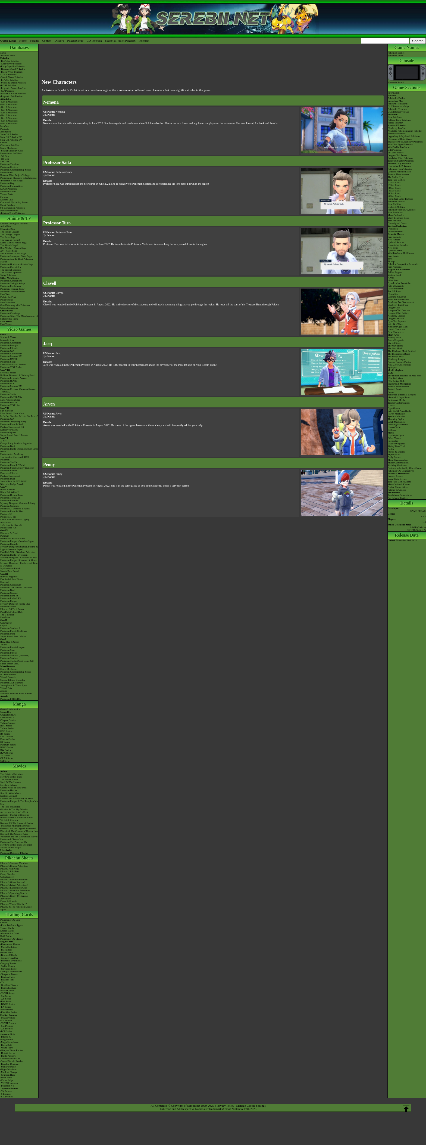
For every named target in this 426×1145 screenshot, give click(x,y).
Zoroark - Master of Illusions (14, 814)
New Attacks (394, 239)
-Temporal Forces (9, 974)
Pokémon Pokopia (9, 345)
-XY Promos (6, 1028)
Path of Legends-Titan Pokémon (396, 287)
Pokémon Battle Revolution (13, 554)
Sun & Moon (6, 410)
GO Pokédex (94, 40)
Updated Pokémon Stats (399, 171)
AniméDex (5, 226)
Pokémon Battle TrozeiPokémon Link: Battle (19, 450)
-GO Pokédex (7, 90)
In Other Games (8, 674)
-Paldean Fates (7, 977)
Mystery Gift (394, 454)
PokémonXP (6, 172)
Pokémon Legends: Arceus (13, 378)
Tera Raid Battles (396, 179)
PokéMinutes (6, 299)
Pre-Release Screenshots (400, 495)
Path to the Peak (8, 297)
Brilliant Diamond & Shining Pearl (17, 375)
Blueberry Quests (396, 443)
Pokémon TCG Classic (11, 938)
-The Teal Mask (395, 378)
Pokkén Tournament (10, 476)
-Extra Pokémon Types (11, 925)
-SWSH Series (7, 993)
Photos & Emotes (396, 451)
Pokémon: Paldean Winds (12, 291)
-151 (2, 982)
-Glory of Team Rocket (11, 1050)
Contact (46, 40)
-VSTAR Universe (9, 1083)
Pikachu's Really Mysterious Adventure (14, 897)
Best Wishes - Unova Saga (13, 248)
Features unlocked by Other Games (405, 468)
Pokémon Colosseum (10, 584)
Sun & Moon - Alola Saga (13, 253)
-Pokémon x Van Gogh (11, 180)
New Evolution (395, 212)
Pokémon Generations (11, 280)
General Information (10, 709)
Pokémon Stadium (9, 658)
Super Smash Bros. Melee (13, 636)
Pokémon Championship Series (15, 169)
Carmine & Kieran (397, 296)
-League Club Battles (398, 313)
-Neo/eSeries (6, 1009)
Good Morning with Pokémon (15, 305)
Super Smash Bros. (9, 663)
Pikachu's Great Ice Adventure (15, 890)
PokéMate (5, 617)
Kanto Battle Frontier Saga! (13, 242)
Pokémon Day (7, 183)
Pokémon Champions (10, 342)
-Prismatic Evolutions (10, 960)
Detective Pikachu (9, 429)
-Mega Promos (7, 1017)
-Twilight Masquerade (11, 971)
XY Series (5, 755)
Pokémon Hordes (396, 201)
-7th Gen (4, 161)
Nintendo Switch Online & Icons (16, 693)
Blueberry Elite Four (398, 305)
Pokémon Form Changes (400, 169)
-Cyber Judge (6, 1080)
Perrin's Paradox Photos (399, 362)
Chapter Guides (7, 720)
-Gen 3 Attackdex (8, 107)
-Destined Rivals (8, 955)
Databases (19, 47)
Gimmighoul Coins (397, 223)
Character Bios (7, 229)
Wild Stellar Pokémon (398, 147)
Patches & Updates (397, 489)
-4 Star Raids (394, 190)
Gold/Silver (6, 622)
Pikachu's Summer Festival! (14, 879)
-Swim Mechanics (396, 413)
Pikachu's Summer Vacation (13, 863)
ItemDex (4, 126)
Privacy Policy (225, 1105)
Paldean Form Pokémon (399, 120)
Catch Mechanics (396, 421)
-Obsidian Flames (9, 985)
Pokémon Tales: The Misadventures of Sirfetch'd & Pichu (19, 317)
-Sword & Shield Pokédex (13, 82)
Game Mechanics (8, 148)
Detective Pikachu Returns (13, 364)
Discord (59, 40)
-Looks (391, 405)
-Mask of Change (8, 1072)
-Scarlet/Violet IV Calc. (11, 150)
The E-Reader (7, 614)
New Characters (395, 332)
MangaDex (5, 712)
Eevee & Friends (8, 901)
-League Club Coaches (399, 310)
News (3, 52)
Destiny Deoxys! (8, 795)
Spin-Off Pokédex (9, 134)
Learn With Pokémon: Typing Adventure (14, 521)
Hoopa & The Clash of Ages (14, 834)
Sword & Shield (8, 372)
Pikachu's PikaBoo (9, 871)
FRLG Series (6, 736)
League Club (394, 307)
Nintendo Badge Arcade (12, 484)
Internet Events (395, 476)
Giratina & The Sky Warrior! (14, 809)
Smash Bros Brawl (9, 571)
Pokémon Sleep (7, 361)
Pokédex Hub (75, 40)
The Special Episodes (10, 269)
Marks (391, 432)
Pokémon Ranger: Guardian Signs (17, 541)
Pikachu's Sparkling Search (13, 893)
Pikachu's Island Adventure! (14, 885)
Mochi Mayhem (395, 370)
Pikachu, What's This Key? (13, 904)
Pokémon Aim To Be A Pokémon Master (16, 260)
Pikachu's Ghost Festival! (12, 882)
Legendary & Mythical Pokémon (404, 136)
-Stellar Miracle (8, 1066)
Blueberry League (396, 359)
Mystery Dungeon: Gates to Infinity (17, 503)
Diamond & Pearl (9, 533)
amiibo (3, 690)
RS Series (5, 733)
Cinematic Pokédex (9, 145)
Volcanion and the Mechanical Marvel (18, 836)
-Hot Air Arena (7, 1053)
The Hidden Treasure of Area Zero (404, 375)
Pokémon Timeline (9, 164)
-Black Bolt (6, 949)
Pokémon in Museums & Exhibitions (18, 178)
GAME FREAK (418, 511)
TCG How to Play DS (11, 525)
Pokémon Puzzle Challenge (13, 631)
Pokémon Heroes (8, 790)
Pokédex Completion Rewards (403, 264)
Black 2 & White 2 (9, 492)
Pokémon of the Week (11, 153)
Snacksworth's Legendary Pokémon (405, 141)
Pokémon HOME (8, 380)
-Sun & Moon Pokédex (11, 77)
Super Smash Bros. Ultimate (14, 435)
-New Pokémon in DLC (12, 210)
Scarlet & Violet (8, 337)
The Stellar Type (396, 177)
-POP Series (6, 1031)
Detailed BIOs (7, 717)
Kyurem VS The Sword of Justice (16, 823)
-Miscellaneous (395, 231)
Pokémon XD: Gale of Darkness (16, 587)
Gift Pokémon (395, 149)
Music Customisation (398, 462)
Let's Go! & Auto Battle (399, 411)
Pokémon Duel (7, 478)
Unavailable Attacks (398, 245)
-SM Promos (6, 1026)
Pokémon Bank (7, 446)
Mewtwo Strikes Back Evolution (16, 844)
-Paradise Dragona (9, 1064)
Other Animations (9, 308)
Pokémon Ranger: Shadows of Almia (18, 560)
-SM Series (5, 996)
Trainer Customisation (398, 402)
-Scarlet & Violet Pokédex (13, 93)
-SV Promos (6, 1020)
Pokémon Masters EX (11, 356)
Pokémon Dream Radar (11, 495)
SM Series (5, 761)
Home (23, 40)
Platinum (4, 535)
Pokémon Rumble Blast (12, 511)
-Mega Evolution (8, 947)
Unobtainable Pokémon (399, 166)
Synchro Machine (396, 416)
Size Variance (394, 220)
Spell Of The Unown (10, 782)
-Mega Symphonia (9, 1042)
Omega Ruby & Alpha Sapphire (16, 443)
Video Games (19, 329)
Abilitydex (5, 131)
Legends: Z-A (7, 340)
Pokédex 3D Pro (8, 516)
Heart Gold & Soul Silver (12, 538)
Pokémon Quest (8, 432)
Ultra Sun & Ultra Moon (12, 413)
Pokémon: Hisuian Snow (12, 288)
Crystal (3, 625)
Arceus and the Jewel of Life (14, 812)
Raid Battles (6, 936)
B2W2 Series (6, 752)
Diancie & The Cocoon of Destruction (19, 831)
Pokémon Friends (8, 348)
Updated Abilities (396, 207)
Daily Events (394, 457)
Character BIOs (7, 714)
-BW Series (6, 1001)
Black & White (7, 489)
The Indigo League (9, 231)
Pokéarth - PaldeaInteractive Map (396, 99)
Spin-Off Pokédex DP (11, 137)
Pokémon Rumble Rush (12, 424)
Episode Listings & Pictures (14, 223)
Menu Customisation (398, 460)
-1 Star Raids (394, 182)
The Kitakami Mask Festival (402, 351)
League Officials (396, 318)
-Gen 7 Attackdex (8, 118)
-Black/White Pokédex (11, 71)
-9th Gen (4, 156)
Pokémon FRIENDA (10, 699)
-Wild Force (6, 1077)
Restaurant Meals (396, 400)
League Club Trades (398, 155)
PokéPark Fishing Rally (12, 612)
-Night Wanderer (8, 1069)
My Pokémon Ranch (10, 568)
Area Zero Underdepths (399, 364)
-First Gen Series (8, 1012)
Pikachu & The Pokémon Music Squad (16, 908)
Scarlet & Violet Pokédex (120, 40)
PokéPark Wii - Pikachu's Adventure (18, 552)
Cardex (3, 142)
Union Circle (394, 427)
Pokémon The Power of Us (13, 842)
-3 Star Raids (394, 188)
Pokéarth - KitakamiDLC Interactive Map (398, 105)
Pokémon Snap (7, 650)
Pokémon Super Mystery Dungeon (17, 467)
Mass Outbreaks (395, 215)
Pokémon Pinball (8, 652)
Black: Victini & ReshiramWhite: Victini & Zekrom (16, 819)
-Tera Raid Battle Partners (400, 198)
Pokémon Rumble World (12, 465)
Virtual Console (8, 677)
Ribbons (392, 430)
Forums (34, 40)
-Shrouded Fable (8, 968)
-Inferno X (5, 1036)
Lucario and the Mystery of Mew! (16, 798)
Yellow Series (7, 728)
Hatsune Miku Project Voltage (15, 175)
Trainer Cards (7, 928)
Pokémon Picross (8, 470)
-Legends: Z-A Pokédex (12, 96)
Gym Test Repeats (397, 321)
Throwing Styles (396, 419)
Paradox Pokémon (397, 133)
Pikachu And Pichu (9, 868)
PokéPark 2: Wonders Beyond (15, 508)
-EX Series (5, 1006)
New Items (393, 247)
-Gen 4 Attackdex (8, 110)
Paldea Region (395, 272)
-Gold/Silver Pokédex (10, 63)
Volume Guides (7, 723)
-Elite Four (393, 280)
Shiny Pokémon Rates (398, 217)
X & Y (3, 440)
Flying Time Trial (396, 446)
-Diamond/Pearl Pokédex (12, 69)
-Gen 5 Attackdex (8, 112)
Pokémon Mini (7, 633)
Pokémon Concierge (10, 313)
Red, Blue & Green (9, 641)
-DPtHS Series (7, 1004)
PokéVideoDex (7, 302)
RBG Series (6, 725)
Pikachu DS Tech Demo (12, 609)
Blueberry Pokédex (397, 128)
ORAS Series (6, 758)
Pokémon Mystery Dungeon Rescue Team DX (18, 390)
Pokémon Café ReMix (11, 353)
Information (393, 92)
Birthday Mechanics (398, 465)
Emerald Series (7, 739)
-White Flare (6, 952)
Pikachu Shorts (19, 858)
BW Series (5, 750)
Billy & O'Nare (395, 324)
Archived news (7, 55)
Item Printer (393, 256)
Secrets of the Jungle (10, 847)
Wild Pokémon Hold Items (401, 253)
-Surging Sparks (8, 963)
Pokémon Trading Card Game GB (17, 661)
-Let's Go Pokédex (9, 80)
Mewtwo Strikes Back (11, 776)
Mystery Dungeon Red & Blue (15, 603)
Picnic (391, 392)
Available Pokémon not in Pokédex (405, 130)
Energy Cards (7, 930)
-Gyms (391, 277)
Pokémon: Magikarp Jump (13, 421)
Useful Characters (396, 329)
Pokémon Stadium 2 (10, 628)
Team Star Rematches (398, 299)
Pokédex (392, 95)
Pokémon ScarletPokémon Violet (396, 54)
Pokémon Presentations (11, 186)
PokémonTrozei (8, 606)
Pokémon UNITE (8, 359)
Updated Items (395, 250)
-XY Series (5, 998)
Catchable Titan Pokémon (400, 158)
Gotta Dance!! (7, 876)
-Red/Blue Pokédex (9, 61)
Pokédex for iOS (8, 527)
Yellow (3, 644)
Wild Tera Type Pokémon (400, 144)
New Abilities (394, 204)
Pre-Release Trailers (398, 498)
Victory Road (394, 275)
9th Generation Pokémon (12, 207)
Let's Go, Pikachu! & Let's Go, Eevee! (19, 416)
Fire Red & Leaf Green (11, 579)
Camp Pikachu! (7, 874)
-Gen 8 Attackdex (8, 120)
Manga (19, 704)
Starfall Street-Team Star (394, 292)
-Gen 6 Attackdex (8, 115)
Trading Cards (19, 914)
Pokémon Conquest (9, 506)
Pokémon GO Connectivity (401, 470)
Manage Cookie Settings (251, 1105)
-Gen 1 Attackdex (8, 101)
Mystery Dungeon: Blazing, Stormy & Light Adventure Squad (19, 548)
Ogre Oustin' (394, 408)
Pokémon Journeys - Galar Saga (16, 256)
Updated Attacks (396, 242)
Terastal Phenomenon (398, 174)
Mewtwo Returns (8, 785)
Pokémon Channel (9, 593)
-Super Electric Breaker (11, 1061)
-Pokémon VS (7, 1085)
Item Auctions (395, 266)
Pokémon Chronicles (10, 267)
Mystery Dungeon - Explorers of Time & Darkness (19, 564)
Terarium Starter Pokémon (401, 160)
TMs (390, 258)
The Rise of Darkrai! (10, 806)
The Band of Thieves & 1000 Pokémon (14, 458)
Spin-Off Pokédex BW (11, 139)
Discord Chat (6, 199)
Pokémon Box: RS (9, 595)
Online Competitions (398, 487)
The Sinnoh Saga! (9, 245)
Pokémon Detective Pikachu (14, 853)
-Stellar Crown (7, 966)
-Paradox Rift (7, 979)
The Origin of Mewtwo (11, 774)
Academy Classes (396, 315)
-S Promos (5, 1094)
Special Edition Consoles (12, 680)
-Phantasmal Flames (10, 944)
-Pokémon (393, 228)
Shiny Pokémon (8, 275)
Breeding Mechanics (398, 424)
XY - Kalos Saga (8, 250)
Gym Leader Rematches (399, 283)
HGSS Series (6, 747)
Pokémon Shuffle (8, 462)
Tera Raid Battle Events (399, 481)
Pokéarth (144, 40)
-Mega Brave (6, 1039)
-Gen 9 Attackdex (8, 123)
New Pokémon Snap (10, 399)
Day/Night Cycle (396, 435)
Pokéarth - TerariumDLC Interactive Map (398, 110)
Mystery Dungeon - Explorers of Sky (18, 557)
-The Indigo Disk (396, 381)
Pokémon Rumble (9, 544)
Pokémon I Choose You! (12, 839)
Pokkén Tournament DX (12, 427)
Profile (391, 449)
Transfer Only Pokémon (399, 163)
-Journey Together (9, 958)
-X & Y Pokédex (8, 74)
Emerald (4, 582)
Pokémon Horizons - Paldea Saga (16, 264)
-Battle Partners (7, 1055)
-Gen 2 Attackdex (8, 104)
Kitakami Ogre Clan (398, 326)
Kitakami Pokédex (397, 125)
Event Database (7, 205)
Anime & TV (19, 218)
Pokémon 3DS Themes (11, 682)
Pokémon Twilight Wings (12, 283)
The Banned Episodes (10, 272)
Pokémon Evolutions (10, 286)
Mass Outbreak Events (399, 484)
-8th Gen (4, 158)
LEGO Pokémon (8, 188)
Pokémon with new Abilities (401, 209)
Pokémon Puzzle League (12, 647)
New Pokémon (395, 117)
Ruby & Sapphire (8, 576)
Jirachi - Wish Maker (10, 793)
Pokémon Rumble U (10, 500)
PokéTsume (6, 324)
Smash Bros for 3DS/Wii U (13, 481)
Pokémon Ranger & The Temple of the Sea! (19, 802)
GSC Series (6, 731)
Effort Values (394, 438)
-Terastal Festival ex (10, 1058)
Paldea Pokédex (395, 122)
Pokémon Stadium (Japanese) (14, 655)
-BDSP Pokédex (8, 85)
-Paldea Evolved (8, 987)
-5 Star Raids (394, 193)
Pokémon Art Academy (11, 454)
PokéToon (5, 294)
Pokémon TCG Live (10, 405)
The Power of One (9, 779)
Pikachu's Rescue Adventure (14, 866)
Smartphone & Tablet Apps (13, 685)
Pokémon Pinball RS (10, 598)
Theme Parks (6, 194)
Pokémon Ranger (8, 601)
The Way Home (395, 345)
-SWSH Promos (8, 1023)
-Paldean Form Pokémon (12, 213)
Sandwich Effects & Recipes (402, 394)
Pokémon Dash (7, 590)
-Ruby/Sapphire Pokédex (12, 66)
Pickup (391, 261)
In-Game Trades (395, 152)
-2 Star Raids (394, 185)
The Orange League (10, 234)
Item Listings (394, 237)
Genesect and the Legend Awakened (18, 828)
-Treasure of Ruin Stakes (400, 139)
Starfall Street (394, 343)
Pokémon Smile (8, 394)
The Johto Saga (7, 237)
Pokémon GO (7, 350)
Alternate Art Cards (9, 933)
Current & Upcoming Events (14, 202)
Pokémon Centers (9, 167)
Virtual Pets (6, 688)
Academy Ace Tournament (401, 302)
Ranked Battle (395, 389)
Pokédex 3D (6, 514)
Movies (19, 766)
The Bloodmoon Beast (399, 353)
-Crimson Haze (7, 1074)
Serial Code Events (397, 479)
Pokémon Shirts (8, 191)
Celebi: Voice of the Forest (13, 787)
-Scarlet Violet (7, 990)
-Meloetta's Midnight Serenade (15, 825)
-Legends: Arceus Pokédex (13, 88)
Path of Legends (396, 340)
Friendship (393, 441)
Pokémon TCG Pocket (11, 367)
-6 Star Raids (394, 196)
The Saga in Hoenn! (10, 240)
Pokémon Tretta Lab (10, 497)
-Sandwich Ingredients (399, 397)
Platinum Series (8, 744)
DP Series (5, 742)
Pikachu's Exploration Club (13, 887)
